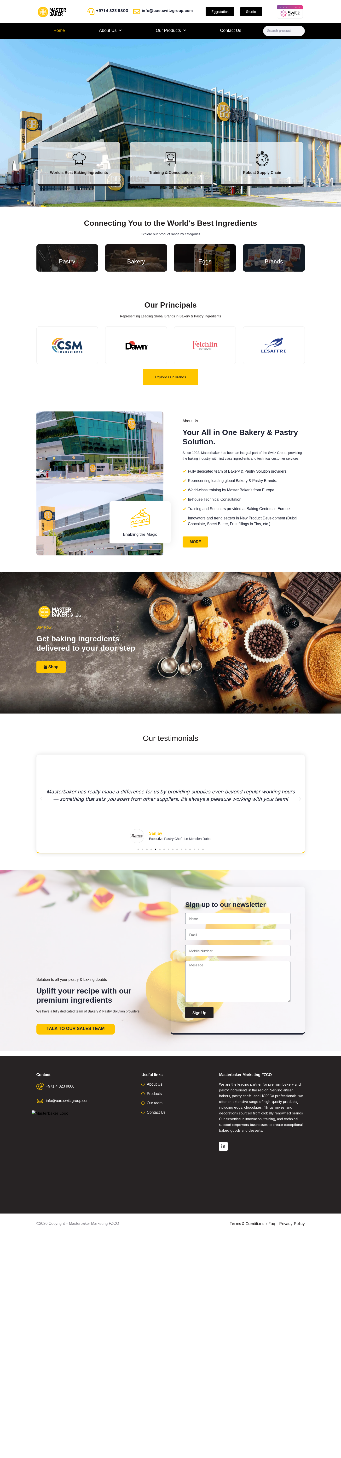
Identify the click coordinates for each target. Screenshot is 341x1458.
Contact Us (230, 30)
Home (59, 30)
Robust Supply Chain (262, 173)
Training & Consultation (170, 173)
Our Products (171, 31)
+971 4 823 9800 (112, 10)
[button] (41, 799)
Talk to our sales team (75, 1028)
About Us (110, 31)
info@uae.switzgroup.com (167, 10)
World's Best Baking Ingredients (79, 173)
